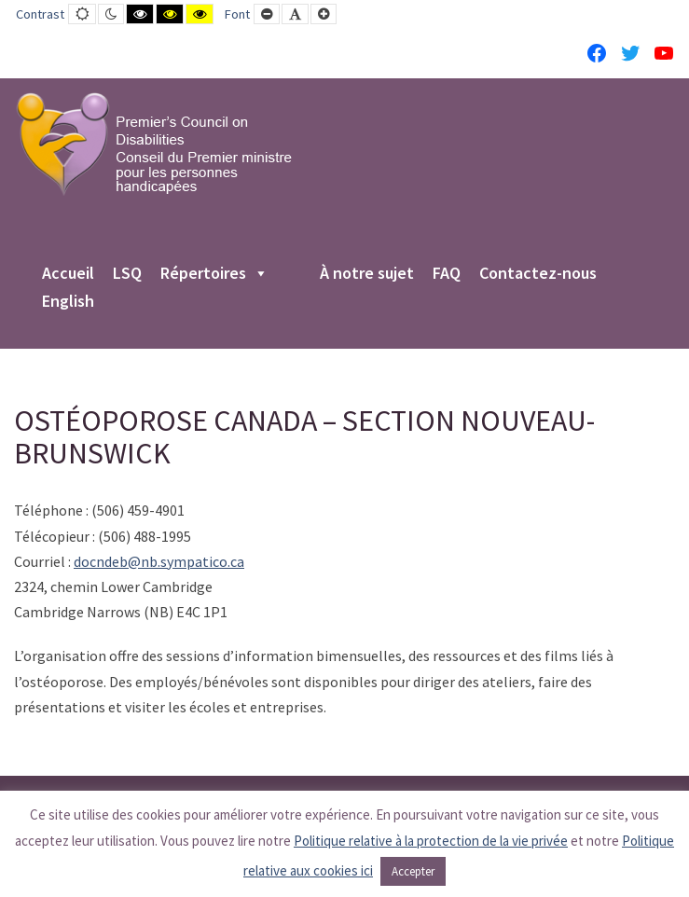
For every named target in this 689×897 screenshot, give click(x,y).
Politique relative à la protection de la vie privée (431, 840)
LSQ (127, 274)
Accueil (68, 274)
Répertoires (214, 274)
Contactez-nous (538, 274)
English (68, 302)
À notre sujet (367, 274)
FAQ (447, 274)
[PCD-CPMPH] (154, 144)
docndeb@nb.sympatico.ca (159, 561)
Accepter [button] (413, 871)
